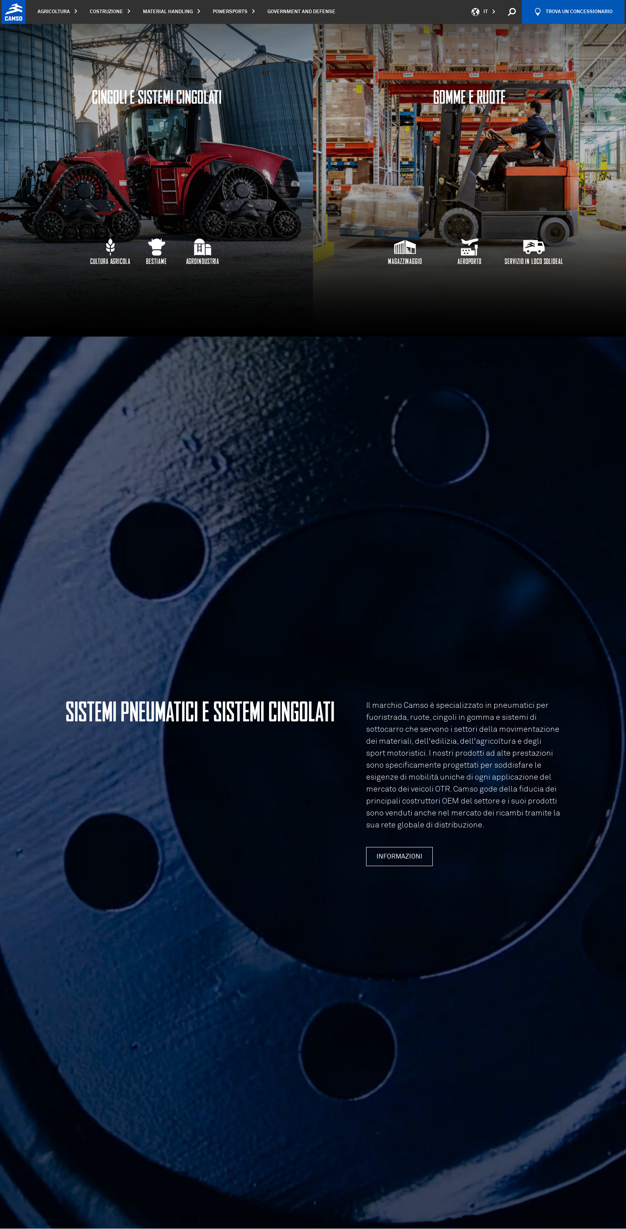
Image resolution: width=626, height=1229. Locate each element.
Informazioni (399, 856)
